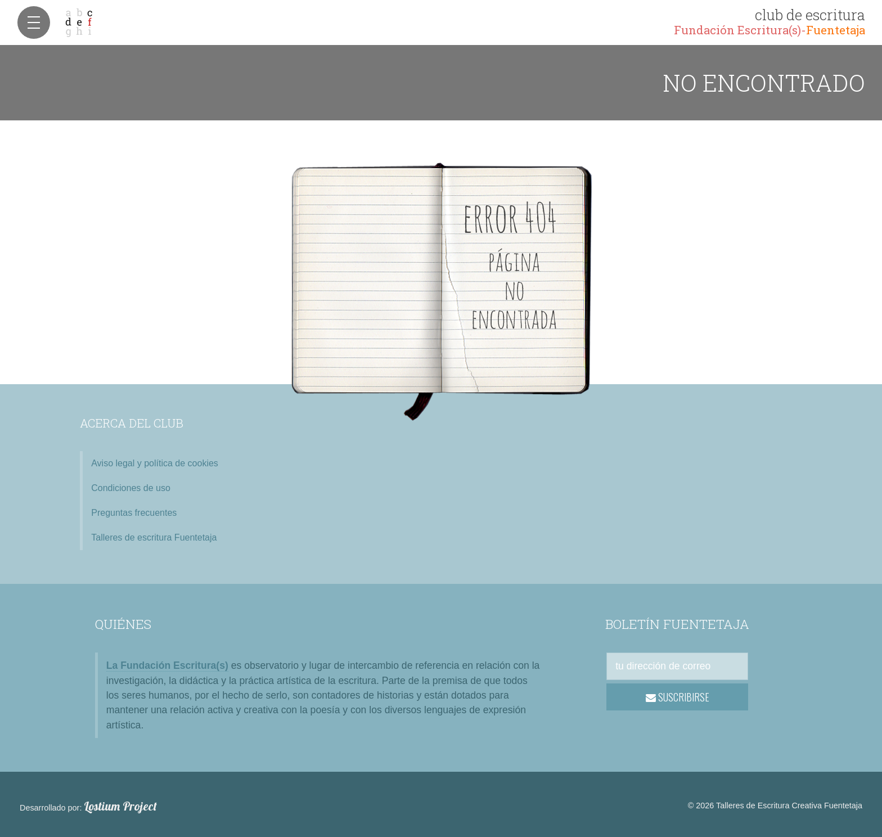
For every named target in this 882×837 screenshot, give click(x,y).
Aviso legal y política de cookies (154, 463)
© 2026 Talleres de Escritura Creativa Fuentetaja (775, 805)
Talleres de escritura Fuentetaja (154, 537)
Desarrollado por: (88, 806)
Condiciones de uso (130, 488)
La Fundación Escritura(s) (167, 665)
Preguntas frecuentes (134, 513)
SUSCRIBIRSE (677, 697)
